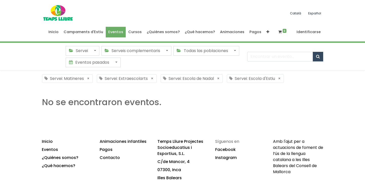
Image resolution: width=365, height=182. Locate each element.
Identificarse (309, 31)
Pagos (106, 149)
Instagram (226, 158)
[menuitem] (53, 32)
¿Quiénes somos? (60, 158)
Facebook (225, 149)
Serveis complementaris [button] (133, 51)
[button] (268, 32)
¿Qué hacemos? (58, 166)
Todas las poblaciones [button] (203, 51)
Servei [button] (79, 51)
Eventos (50, 149)
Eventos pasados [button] (89, 62)
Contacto (110, 158)
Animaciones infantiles (123, 141)
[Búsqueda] (318, 56)
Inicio (47, 141)
